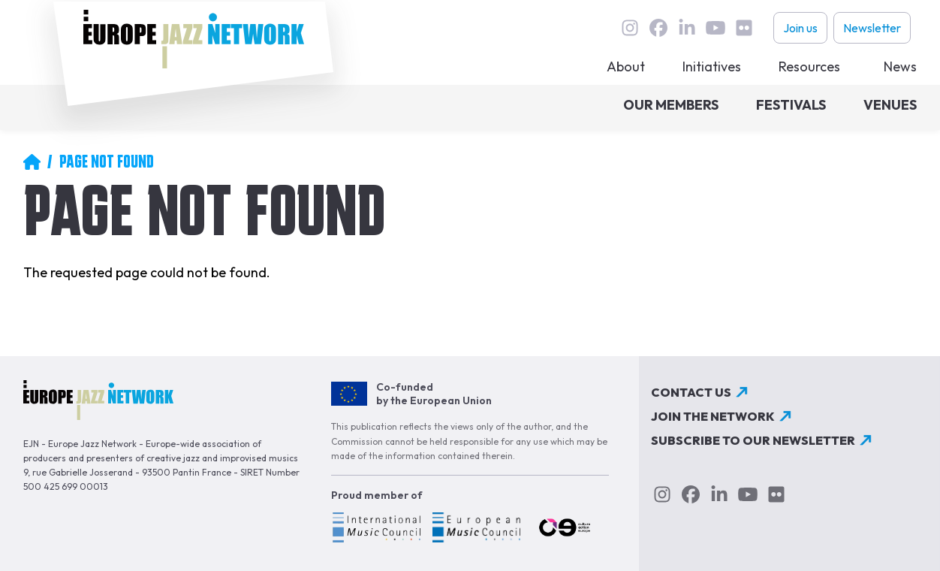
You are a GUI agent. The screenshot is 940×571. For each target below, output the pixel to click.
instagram (630, 28)
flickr (744, 28)
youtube (715, 28)
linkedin (687, 28)
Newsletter (872, 27)
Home (31, 161)
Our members (671, 104)
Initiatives (711, 66)
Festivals (791, 104)
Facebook (658, 28)
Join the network (713, 416)
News (900, 66)
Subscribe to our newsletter (753, 440)
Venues (890, 104)
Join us (800, 27)
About (626, 66)
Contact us (691, 392)
